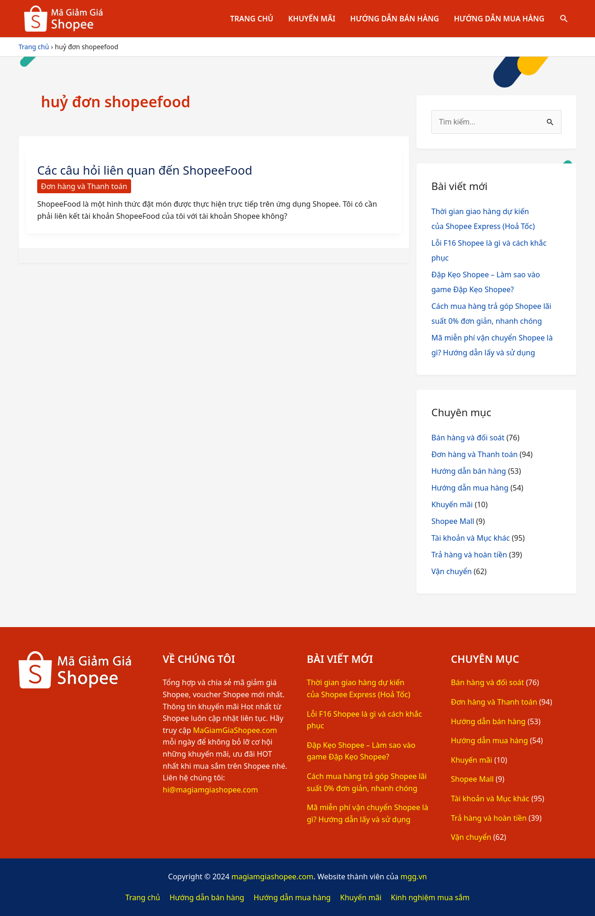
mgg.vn (413, 876)
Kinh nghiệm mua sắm (430, 897)
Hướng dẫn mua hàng (499, 18)
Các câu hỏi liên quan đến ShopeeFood (147, 170)
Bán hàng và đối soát (467, 437)
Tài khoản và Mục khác (470, 538)
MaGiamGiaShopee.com (235, 730)
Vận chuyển (451, 571)
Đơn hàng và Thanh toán (84, 186)
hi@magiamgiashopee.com (210, 790)
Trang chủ (251, 18)
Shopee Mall (452, 521)
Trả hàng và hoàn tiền (469, 555)
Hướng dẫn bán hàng (394, 18)
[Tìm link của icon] (564, 19)
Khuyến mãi (311, 18)
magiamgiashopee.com (272, 876)
